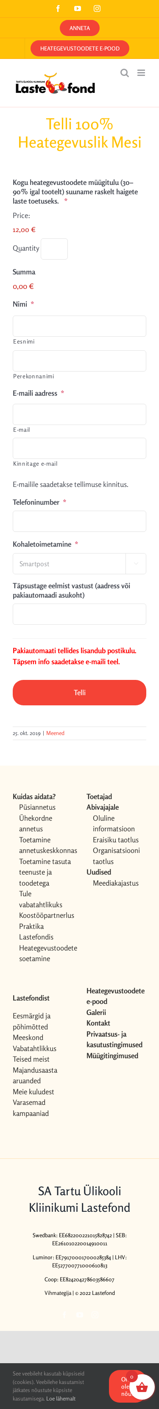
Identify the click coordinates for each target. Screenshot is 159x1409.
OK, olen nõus (127, 1386)
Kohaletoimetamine (45, 544)
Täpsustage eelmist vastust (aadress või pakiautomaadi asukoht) (71, 590)
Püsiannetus (37, 806)
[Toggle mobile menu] (141, 72)
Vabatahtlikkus (34, 1048)
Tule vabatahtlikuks (40, 899)
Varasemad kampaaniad (31, 1108)
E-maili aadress (38, 393)
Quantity (26, 247)
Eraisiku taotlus (116, 839)
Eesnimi (24, 341)
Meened (55, 733)
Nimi (23, 303)
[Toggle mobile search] (124, 72)
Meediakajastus (116, 882)
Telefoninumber (40, 502)
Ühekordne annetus (35, 823)
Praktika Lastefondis (36, 932)
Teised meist (31, 1058)
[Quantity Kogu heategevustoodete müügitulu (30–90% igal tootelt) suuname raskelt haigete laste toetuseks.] (54, 249)
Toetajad (99, 796)
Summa (24, 271)
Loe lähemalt (60, 1398)
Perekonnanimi (33, 376)
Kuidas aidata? (34, 796)
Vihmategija (58, 1292)
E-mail (21, 429)
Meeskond (28, 1037)
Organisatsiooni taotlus (116, 856)
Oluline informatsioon (114, 823)
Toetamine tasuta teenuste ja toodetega (45, 872)
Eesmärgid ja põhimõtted (31, 1021)
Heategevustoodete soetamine (46, 953)
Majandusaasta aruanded (35, 1075)
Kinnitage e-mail (35, 463)
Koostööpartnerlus (46, 915)
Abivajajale (102, 806)
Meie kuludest (33, 1091)
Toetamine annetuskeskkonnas (46, 845)
